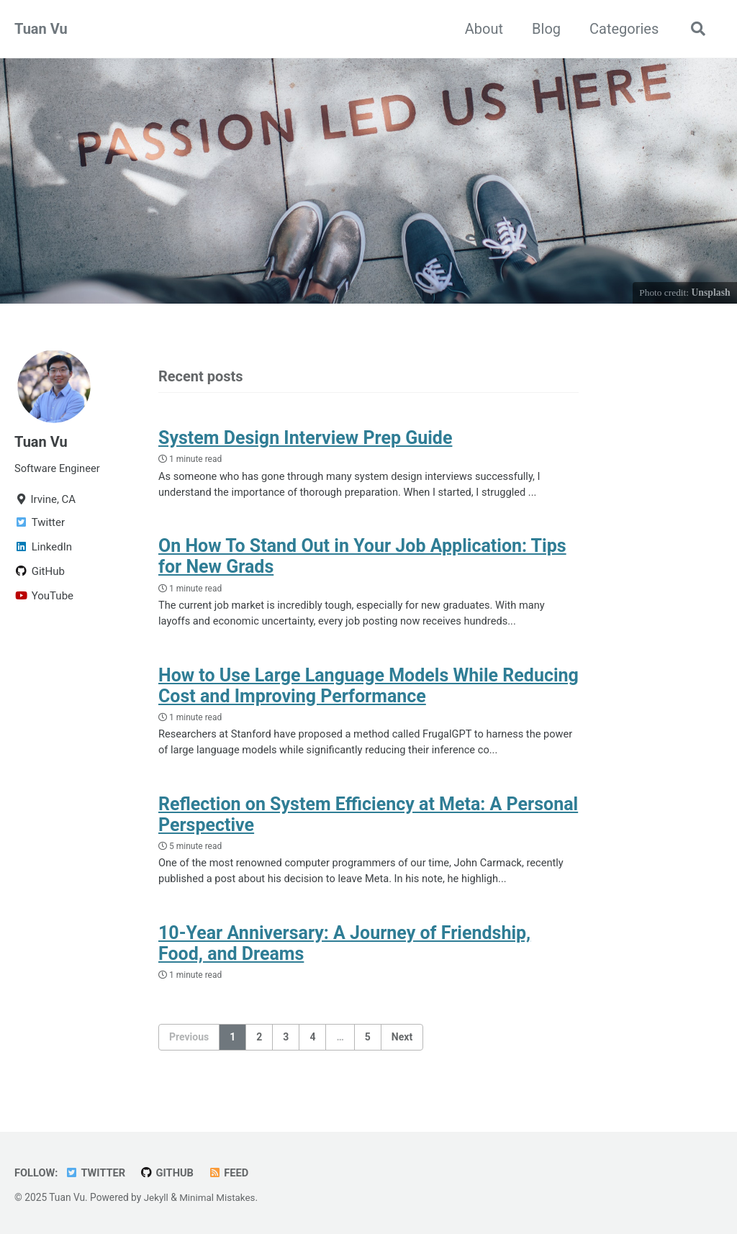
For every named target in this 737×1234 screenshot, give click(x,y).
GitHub (170, 1173)
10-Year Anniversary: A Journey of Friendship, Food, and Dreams (344, 950)
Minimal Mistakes (219, 1198)
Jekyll (156, 1198)
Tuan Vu (41, 28)
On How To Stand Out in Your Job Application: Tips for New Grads (362, 559)
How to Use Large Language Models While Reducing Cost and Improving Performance (368, 689)
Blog (544, 28)
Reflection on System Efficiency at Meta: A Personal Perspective (368, 819)
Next (402, 1044)
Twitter (97, 1173)
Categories (621, 28)
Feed (232, 1173)
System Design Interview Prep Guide (305, 439)
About (482, 28)
